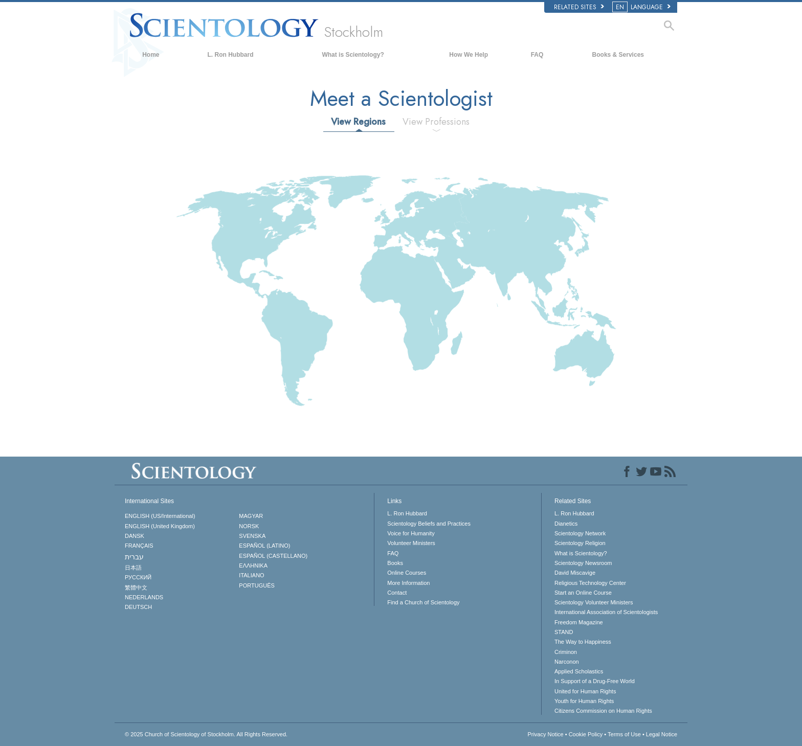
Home (150, 54)
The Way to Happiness (582, 642)
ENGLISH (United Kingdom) (160, 526)
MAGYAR (251, 516)
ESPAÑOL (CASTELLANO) (273, 556)
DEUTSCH (138, 607)
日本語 (133, 567)
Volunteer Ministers (411, 543)
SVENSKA (252, 536)
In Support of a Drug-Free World (594, 681)
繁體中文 (136, 587)
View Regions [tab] (358, 121)
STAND (563, 632)
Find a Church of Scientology (423, 602)
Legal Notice (661, 734)
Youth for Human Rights (584, 701)
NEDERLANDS (144, 597)
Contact (397, 593)
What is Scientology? (353, 54)
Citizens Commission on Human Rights (603, 711)
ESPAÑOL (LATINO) (264, 545)
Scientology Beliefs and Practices (429, 524)
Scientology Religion (580, 543)
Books (395, 563)
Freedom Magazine (578, 622)
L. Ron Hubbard (231, 54)
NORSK (249, 526)
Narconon (566, 662)
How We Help (468, 54)
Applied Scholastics (578, 671)
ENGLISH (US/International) (160, 516)
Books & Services (618, 54)
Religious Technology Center (590, 583)
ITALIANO (251, 575)
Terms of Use (624, 734)
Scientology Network (580, 533)
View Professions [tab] (436, 121)
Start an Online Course (583, 593)
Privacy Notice (545, 734)
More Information (408, 583)
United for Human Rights (585, 691)
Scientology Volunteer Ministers (593, 602)
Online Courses (406, 573)
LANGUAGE (642, 7)
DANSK (134, 536)
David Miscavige (574, 573)
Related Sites (579, 7)
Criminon (565, 652)
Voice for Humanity (410, 533)
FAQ (537, 54)
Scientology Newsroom (583, 563)
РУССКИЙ (138, 577)
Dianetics (565, 524)
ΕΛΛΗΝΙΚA (253, 565)
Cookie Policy (586, 734)
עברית (134, 557)
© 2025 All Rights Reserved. (206, 734)
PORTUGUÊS (256, 585)
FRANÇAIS (139, 545)
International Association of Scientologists (606, 612)
